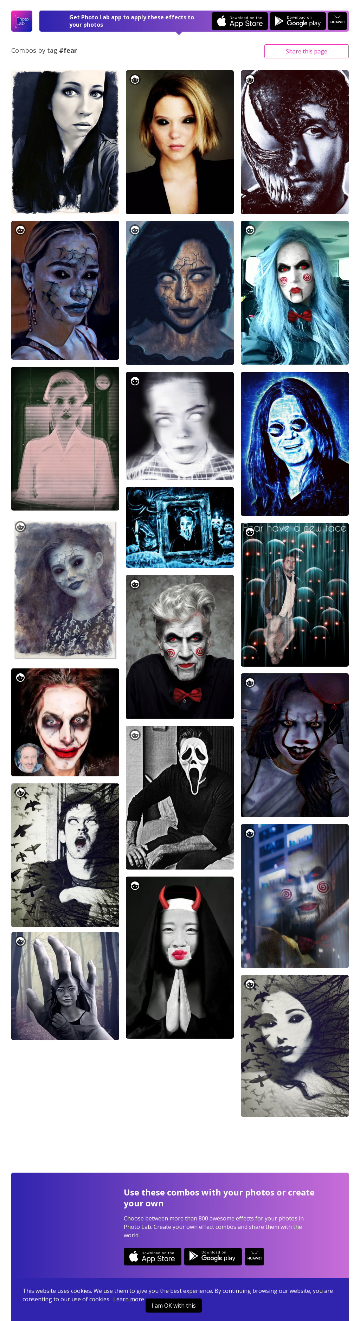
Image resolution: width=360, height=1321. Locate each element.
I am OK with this (174, 1305)
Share (306, 51)
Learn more (128, 1299)
